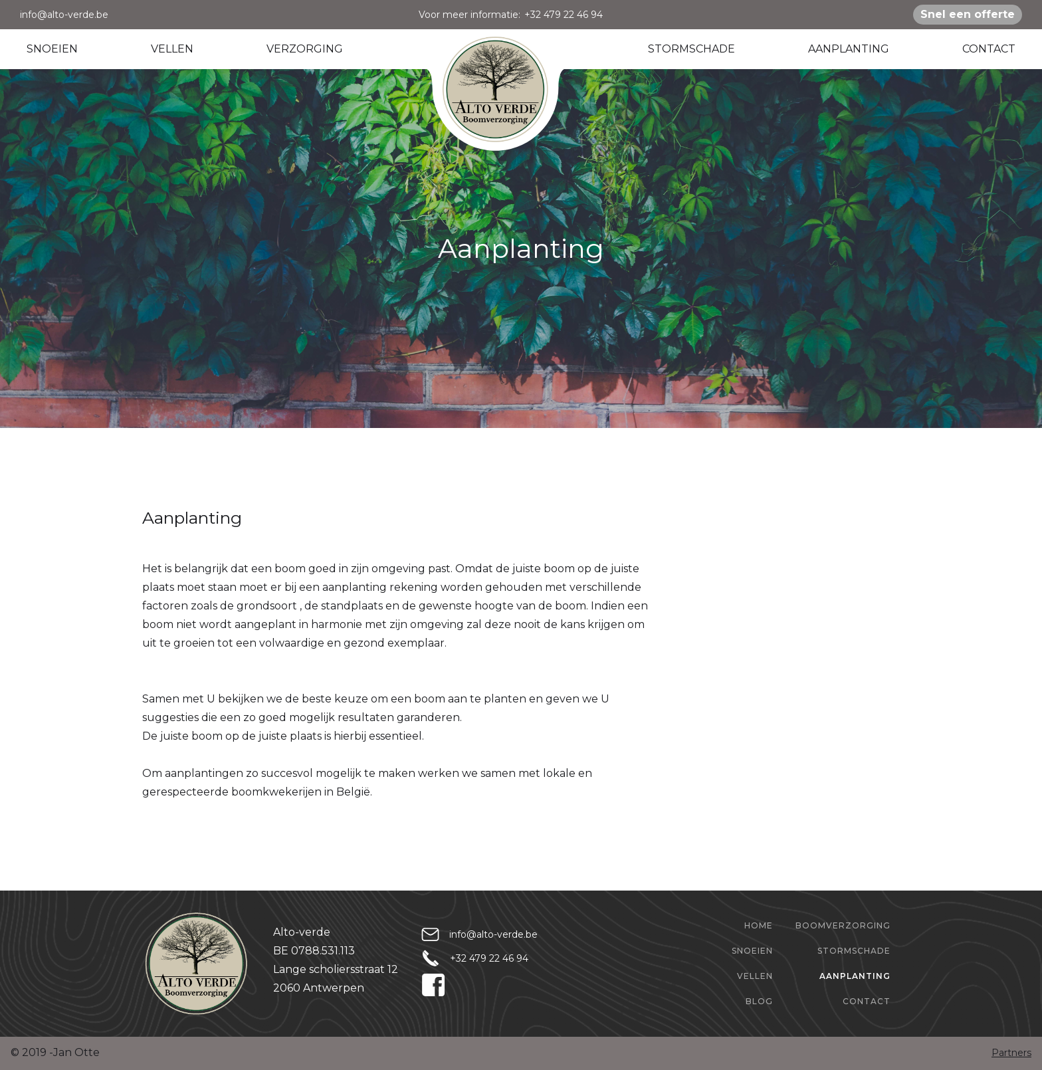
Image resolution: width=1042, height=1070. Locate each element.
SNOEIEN (52, 49)
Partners (1011, 1053)
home (758, 925)
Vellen (755, 976)
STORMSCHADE (691, 49)
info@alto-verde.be (64, 15)
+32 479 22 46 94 (563, 15)
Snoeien (752, 951)
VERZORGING (304, 49)
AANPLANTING (848, 49)
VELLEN (172, 49)
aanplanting (854, 976)
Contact (866, 1001)
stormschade (853, 951)
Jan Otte (76, 1052)
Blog (759, 1001)
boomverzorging (842, 925)
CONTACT (988, 49)
